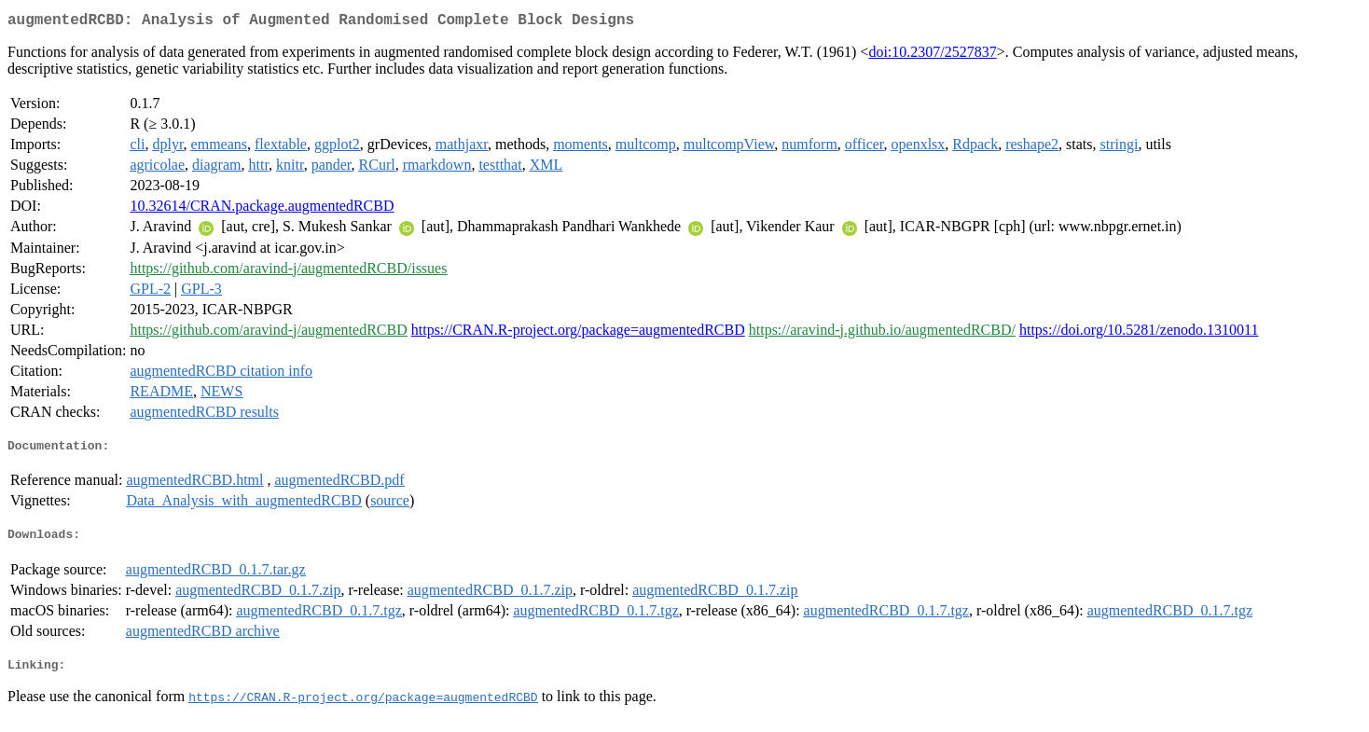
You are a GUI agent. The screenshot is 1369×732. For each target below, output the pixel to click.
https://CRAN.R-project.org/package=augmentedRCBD (578, 333)
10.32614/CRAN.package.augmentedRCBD (262, 209)
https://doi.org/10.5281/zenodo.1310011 (1138, 333)
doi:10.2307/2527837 (932, 55)
